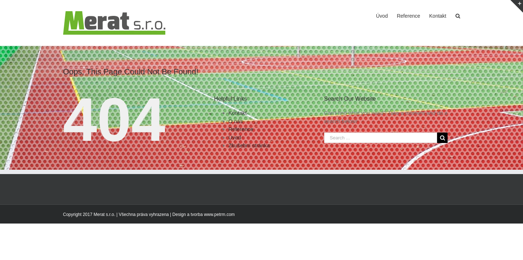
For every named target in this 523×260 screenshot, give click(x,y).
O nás (235, 121)
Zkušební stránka (249, 145)
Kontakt (237, 113)
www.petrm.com (219, 214)
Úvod (234, 137)
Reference (240, 129)
